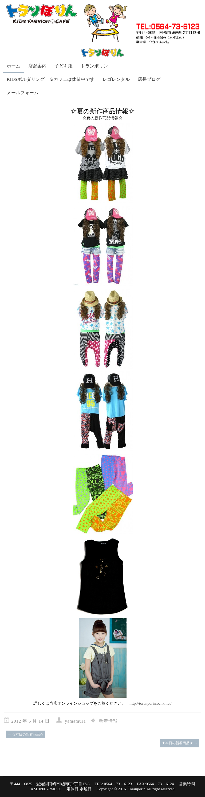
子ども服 (63, 66)
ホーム (13, 66)
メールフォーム (22, 92)
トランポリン (94, 66)
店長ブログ (149, 79)
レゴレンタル (116, 79)
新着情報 (107, 721)
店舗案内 (37, 66)
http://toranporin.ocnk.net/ (150, 703)
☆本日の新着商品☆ (25, 734)
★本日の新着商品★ (179, 743)
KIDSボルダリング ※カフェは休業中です (50, 79)
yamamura (75, 721)
